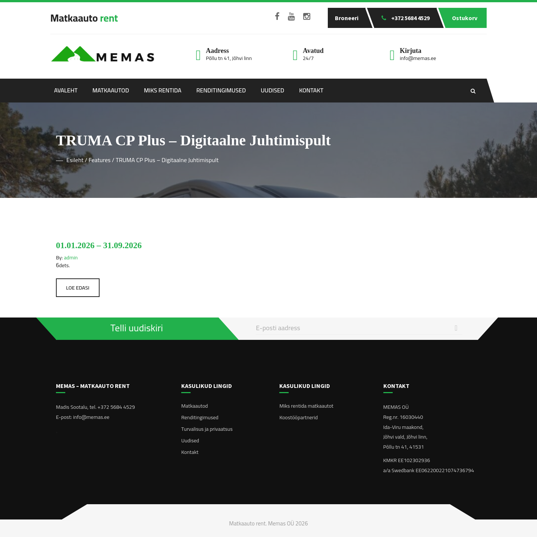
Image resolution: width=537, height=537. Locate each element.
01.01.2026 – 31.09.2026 (99, 245)
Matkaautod (110, 90)
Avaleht (66, 90)
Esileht (75, 159)
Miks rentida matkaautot (306, 406)
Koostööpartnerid (298, 417)
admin (71, 257)
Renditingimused (221, 90)
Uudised (272, 90)
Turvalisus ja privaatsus (207, 429)
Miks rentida (162, 90)
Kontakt (311, 90)
